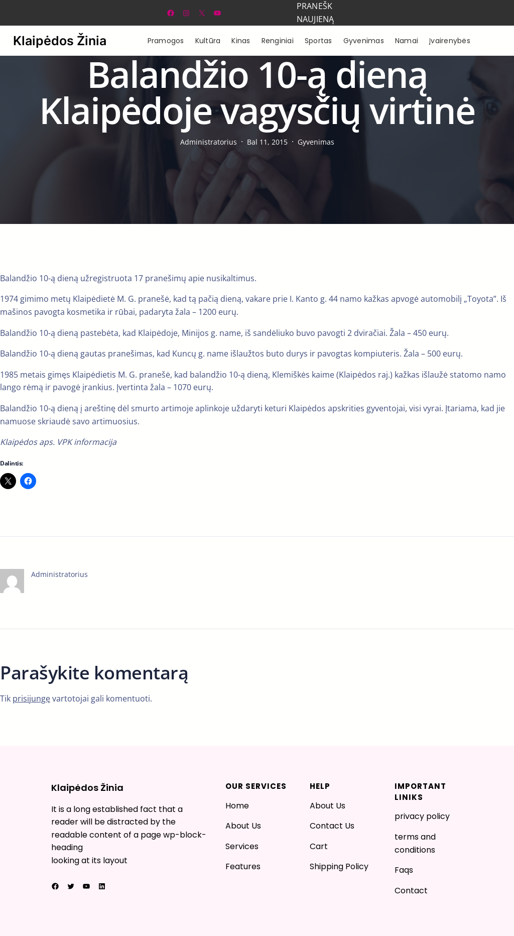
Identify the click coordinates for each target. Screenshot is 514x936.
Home (237, 805)
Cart (319, 846)
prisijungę (31, 698)
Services (242, 846)
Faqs (404, 870)
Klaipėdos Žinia (59, 40)
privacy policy (422, 816)
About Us (243, 826)
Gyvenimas (316, 142)
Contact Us (332, 826)
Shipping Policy (339, 866)
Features (243, 866)
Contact (411, 890)
